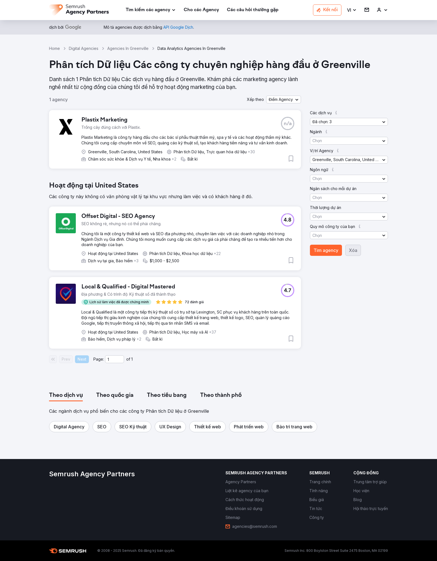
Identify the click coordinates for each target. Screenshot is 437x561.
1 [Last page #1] (132, 359)
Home (54, 48)
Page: (98, 359)
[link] (201, 10)
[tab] (66, 395)
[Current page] (114, 359)
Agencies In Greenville (128, 48)
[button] (352, 10)
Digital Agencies (83, 48)
